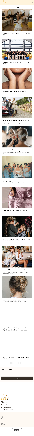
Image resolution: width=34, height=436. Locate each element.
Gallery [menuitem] (2, 417)
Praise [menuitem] (2, 416)
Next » (22, 363)
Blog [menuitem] (1, 422)
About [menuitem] (2, 415)
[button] (17, 378)
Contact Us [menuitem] (2, 425)
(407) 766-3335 (4, 404)
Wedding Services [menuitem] (4, 418)
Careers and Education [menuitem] (4, 421)
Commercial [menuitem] (3, 419)
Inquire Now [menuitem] (3, 424)
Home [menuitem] (2, 413)
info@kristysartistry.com (6, 405)
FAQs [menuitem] (2, 423)
